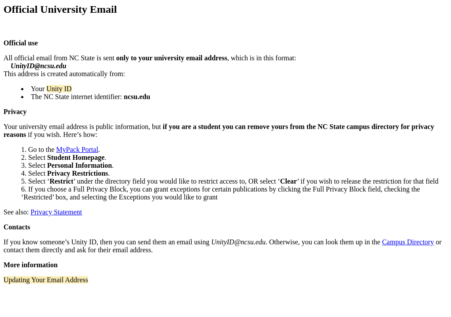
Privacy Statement (56, 212)
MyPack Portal (77, 149)
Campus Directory (408, 242)
